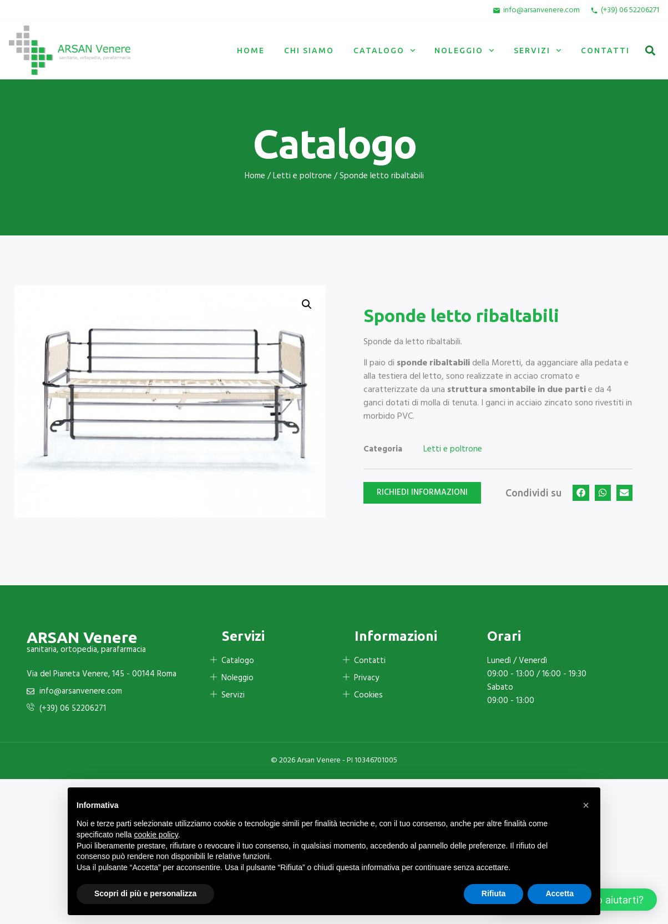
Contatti (605, 50)
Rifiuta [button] (494, 893)
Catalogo (384, 50)
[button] (650, 50)
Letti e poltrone (302, 176)
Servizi (537, 50)
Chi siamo (309, 50)
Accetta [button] (559, 893)
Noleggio (464, 50)
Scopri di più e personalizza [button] (145, 893)
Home (251, 50)
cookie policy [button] (156, 834)
